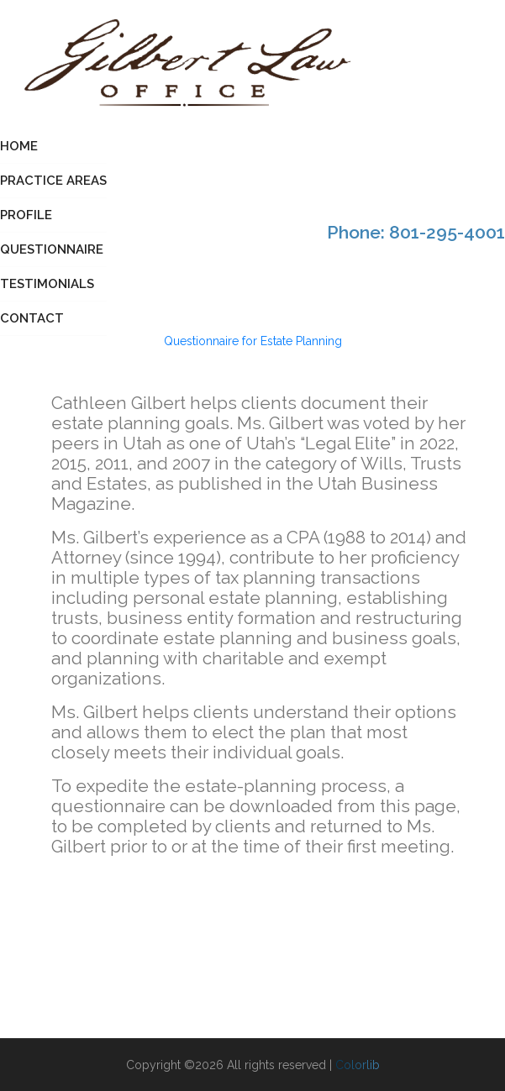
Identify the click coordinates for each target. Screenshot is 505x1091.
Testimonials (47, 283)
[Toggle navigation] (494, 67)
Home (19, 146)
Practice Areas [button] (53, 180)
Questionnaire (51, 249)
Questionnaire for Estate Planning (253, 341)
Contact (32, 318)
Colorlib (357, 1065)
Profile (26, 215)
